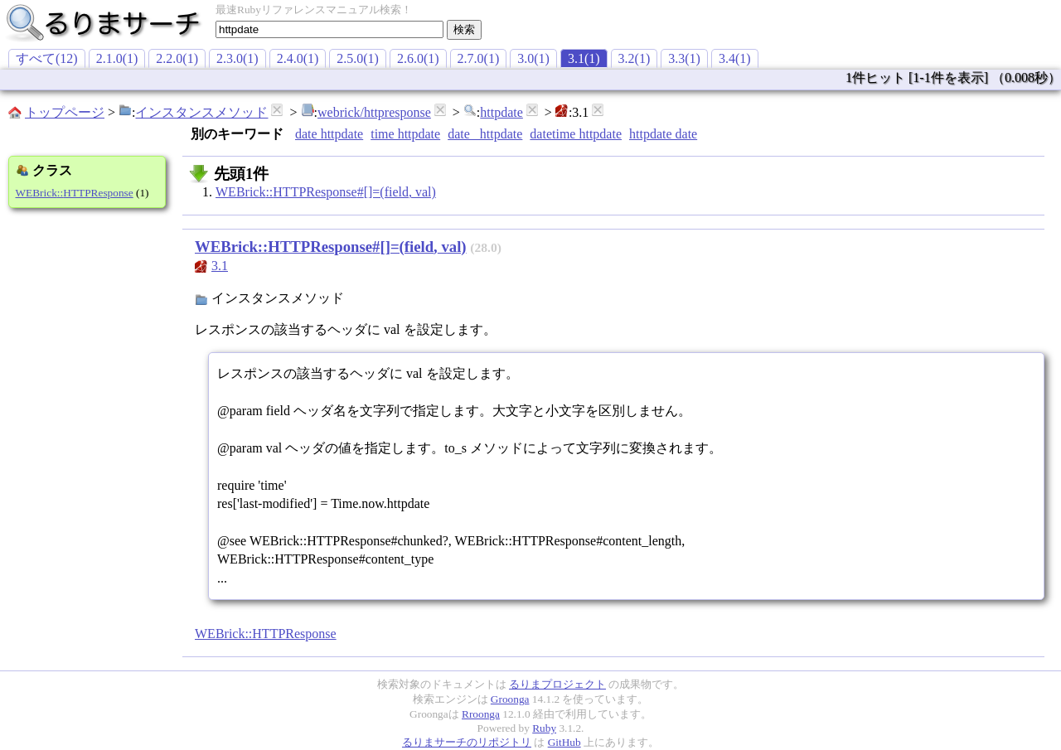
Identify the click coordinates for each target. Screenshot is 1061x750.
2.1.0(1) (117, 58)
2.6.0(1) (418, 58)
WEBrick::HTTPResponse (74, 192)
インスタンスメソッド (201, 112)
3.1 (219, 266)
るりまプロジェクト (557, 684)
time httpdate (405, 134)
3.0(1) (533, 58)
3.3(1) (684, 58)
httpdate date (663, 134)
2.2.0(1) (177, 58)
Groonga (510, 699)
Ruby (544, 728)
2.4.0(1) (298, 58)
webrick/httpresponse (374, 112)
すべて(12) (47, 58)
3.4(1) (735, 58)
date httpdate (329, 134)
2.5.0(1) (358, 58)
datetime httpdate (576, 134)
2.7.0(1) (479, 58)
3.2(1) (634, 58)
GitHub (564, 742)
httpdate (501, 112)
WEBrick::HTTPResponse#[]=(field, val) (326, 192)
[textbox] (329, 29)
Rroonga (481, 714)
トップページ (64, 112)
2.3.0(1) (237, 58)
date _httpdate (485, 134)
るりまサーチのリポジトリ (466, 742)
